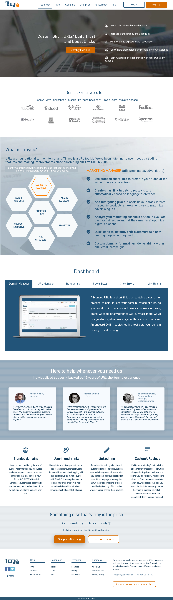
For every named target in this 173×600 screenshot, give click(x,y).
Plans (58, 4)
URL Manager (46, 283)
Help (114, 4)
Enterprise (85, 4)
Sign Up (156, 4)
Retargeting (73, 283)
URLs (53, 571)
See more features (103, 539)
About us (96, 567)
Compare (70, 4)
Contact (33, 571)
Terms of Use (98, 571)
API (52, 574)
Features (44, 4)
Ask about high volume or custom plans (134, 584)
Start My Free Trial (80, 50)
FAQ (32, 567)
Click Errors (127, 283)
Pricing (74, 571)
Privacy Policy (98, 574)
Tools (53, 567)
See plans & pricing (69, 539)
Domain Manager (19, 283)
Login (134, 4)
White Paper (35, 574)
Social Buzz (100, 283)
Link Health (154, 283)
